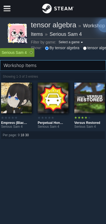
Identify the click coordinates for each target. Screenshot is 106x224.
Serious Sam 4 (66, 34)
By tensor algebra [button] (62, 48)
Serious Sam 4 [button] (17, 52)
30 (27, 135)
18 (22, 135)
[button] (71, 42)
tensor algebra (53, 25)
